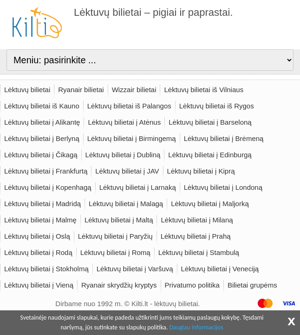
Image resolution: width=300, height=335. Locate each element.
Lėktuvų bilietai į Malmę (40, 220)
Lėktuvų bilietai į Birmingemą (131, 138)
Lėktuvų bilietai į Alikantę (42, 122)
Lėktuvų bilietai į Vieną (38, 285)
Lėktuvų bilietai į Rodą (38, 252)
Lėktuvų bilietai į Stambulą (198, 252)
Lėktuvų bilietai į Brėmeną (224, 138)
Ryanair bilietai (81, 90)
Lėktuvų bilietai (27, 90)
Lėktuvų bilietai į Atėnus (124, 122)
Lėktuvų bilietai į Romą (115, 252)
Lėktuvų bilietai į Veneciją (220, 269)
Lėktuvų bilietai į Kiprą (201, 171)
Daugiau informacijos (196, 327)
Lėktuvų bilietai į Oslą (37, 236)
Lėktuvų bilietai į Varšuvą (135, 269)
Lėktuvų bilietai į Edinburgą (209, 155)
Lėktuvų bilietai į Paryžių (115, 236)
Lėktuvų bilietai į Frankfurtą (45, 171)
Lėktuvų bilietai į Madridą (42, 204)
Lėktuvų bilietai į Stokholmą (46, 269)
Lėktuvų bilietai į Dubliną (123, 155)
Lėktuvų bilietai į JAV (127, 171)
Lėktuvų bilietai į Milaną (197, 220)
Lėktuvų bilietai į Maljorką (210, 204)
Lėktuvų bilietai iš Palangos (129, 106)
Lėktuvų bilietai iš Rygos (216, 106)
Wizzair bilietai (134, 90)
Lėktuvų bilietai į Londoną (223, 187)
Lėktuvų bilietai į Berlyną (41, 138)
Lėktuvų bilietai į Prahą (196, 236)
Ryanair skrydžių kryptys (119, 285)
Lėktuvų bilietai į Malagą (126, 204)
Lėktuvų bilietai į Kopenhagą (47, 187)
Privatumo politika (192, 285)
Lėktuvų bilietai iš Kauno (41, 106)
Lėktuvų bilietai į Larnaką (137, 187)
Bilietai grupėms (252, 285)
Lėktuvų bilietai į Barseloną (210, 122)
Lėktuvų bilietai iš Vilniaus (203, 90)
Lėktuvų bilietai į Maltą (119, 220)
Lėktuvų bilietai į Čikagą (41, 155)
